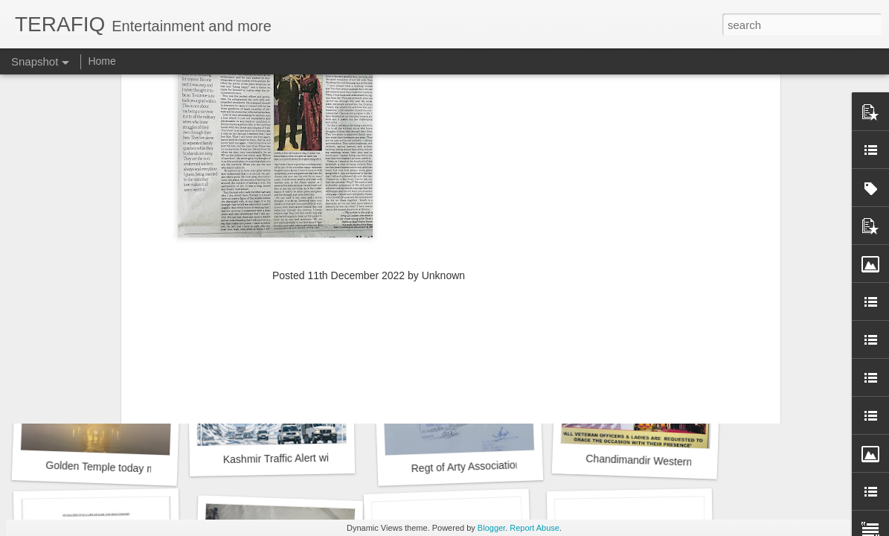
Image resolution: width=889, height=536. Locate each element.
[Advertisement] (369, 188)
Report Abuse (534, 527)
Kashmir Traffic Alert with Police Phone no (320, 458)
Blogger (491, 527)
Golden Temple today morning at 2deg (133, 468)
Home (101, 61)
